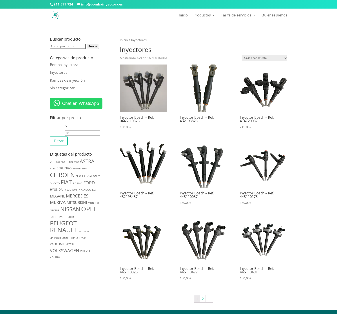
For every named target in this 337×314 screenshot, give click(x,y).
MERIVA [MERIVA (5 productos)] (58, 202)
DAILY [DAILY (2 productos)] (96, 176)
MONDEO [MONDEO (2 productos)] (93, 203)
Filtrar (59, 140)
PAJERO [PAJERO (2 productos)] (54, 217)
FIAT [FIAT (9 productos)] (66, 182)
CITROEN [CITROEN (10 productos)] (62, 175)
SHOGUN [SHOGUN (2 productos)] (83, 231)
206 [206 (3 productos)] (52, 162)
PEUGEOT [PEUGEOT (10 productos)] (63, 223)
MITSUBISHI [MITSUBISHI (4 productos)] (77, 202)
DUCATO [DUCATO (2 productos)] (55, 183)
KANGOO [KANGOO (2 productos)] (86, 189)
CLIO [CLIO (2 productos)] (78, 176)
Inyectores (58, 72)
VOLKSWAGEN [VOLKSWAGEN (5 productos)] (64, 250)
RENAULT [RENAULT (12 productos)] (64, 230)
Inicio (183, 16)
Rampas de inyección (67, 80)
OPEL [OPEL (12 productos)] (89, 209)
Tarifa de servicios (236, 16)
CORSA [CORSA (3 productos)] (87, 176)
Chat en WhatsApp (80, 103)
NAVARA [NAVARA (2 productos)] (54, 210)
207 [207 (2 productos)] (58, 162)
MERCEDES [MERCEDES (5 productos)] (77, 196)
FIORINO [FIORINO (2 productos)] (77, 183)
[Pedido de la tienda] (264, 58)
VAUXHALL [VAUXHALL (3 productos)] (57, 244)
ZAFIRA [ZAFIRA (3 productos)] (55, 257)
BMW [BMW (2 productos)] (84, 168)
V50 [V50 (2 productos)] (83, 237)
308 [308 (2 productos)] (63, 162)
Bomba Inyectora (64, 64)
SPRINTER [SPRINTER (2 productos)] (55, 237)
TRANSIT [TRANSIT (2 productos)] (75, 237)
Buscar (92, 46)
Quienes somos (274, 16)
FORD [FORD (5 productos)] (89, 183)
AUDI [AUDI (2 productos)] (53, 168)
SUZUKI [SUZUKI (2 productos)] (66, 237)
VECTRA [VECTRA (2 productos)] (70, 244)
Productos (202, 16)
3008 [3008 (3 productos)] (69, 162)
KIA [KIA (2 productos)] (94, 189)
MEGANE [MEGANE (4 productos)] (57, 196)
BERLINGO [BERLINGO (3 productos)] (64, 168)
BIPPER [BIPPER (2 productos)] (77, 168)
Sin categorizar (62, 88)
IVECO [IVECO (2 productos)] (67, 189)
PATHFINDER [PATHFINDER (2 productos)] (66, 217)
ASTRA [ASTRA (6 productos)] (87, 161)
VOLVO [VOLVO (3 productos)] (85, 251)
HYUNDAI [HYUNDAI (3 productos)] (57, 189)
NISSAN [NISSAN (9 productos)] (70, 209)
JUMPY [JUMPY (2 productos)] (76, 189)
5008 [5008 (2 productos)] (76, 162)
